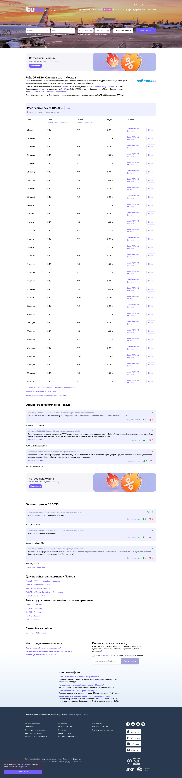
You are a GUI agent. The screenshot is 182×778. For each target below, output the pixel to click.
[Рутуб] (143, 723)
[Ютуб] (138, 723)
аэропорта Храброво (36, 91)
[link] (35, 66)
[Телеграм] (128, 723)
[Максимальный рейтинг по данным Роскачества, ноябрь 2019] (133, 761)
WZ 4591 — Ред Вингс (34, 608)
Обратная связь (64, 733)
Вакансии (62, 730)
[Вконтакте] (133, 723)
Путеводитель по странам (35, 730)
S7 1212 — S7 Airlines (34, 605)
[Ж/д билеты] (85, 9)
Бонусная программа (33, 733)
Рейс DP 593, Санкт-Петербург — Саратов (43, 581)
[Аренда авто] (139, 9)
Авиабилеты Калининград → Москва (41, 391)
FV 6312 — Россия (33, 619)
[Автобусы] (97, 9)
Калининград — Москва (104, 87)
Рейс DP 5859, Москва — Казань (38, 585)
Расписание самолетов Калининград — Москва (50, 715)
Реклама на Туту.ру (100, 726)
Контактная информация (68, 736)
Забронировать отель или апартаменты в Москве (46, 396)
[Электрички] (118, 9)
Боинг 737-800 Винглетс (36, 633)
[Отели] (107, 9)
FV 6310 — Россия (33, 616)
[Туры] (128, 9)
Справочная (29, 726)
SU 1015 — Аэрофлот (34, 612)
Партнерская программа (102, 730)
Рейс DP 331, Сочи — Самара (37, 596)
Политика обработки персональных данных (43, 759)
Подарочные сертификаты (36, 736)
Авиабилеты (29, 715)
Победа (65, 87)
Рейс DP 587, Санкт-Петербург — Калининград (44, 592)
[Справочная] (151, 9)
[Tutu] (35, 9)
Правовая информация (72, 759)
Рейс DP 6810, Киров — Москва (38, 588)
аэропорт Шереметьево (57, 91)
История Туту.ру (65, 726)
